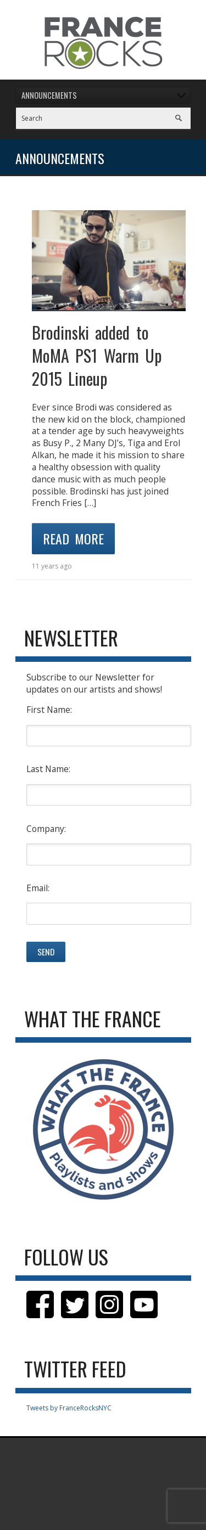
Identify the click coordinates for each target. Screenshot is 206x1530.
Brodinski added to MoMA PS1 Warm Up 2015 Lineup (97, 355)
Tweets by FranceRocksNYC (69, 1408)
